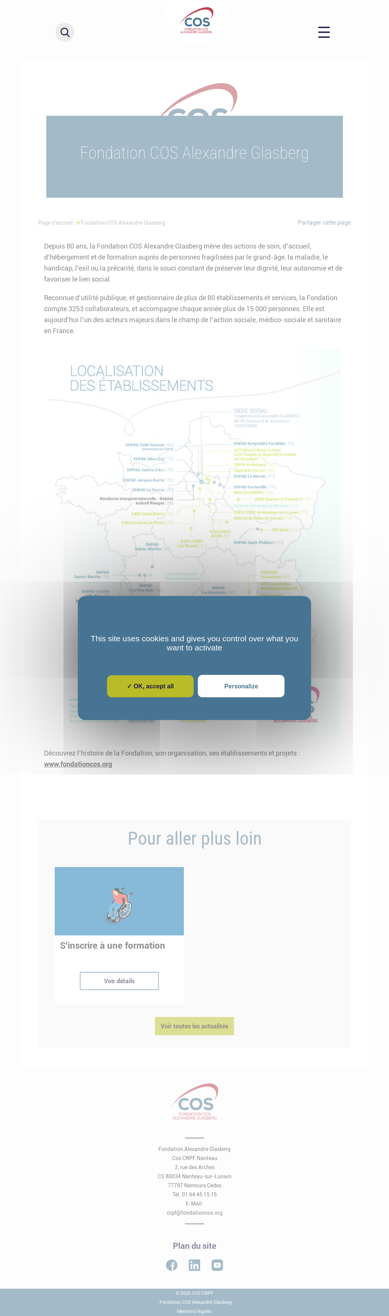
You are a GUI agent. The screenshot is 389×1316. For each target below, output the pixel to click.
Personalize (241, 686)
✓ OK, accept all (150, 686)
